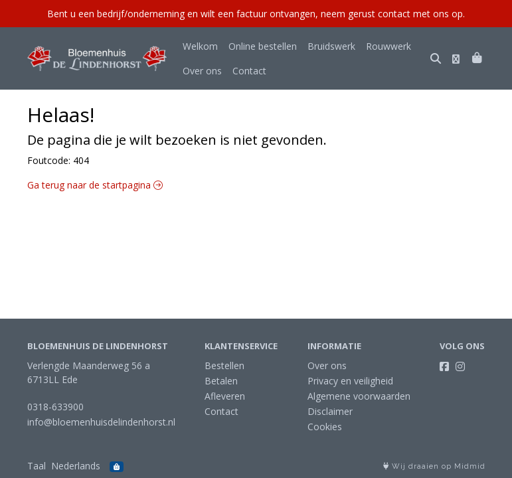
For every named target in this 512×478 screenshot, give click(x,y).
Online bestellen (262, 46)
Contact (249, 70)
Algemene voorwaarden (358, 396)
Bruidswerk (331, 46)
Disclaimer (330, 411)
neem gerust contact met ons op (392, 13)
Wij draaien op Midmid (434, 466)
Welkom (200, 46)
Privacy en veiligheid (350, 380)
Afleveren (225, 396)
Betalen (221, 380)
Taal (36, 465)
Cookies (324, 426)
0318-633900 (55, 406)
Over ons (202, 70)
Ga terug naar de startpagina (95, 185)
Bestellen (224, 365)
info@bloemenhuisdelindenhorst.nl (101, 422)
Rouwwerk (388, 46)
